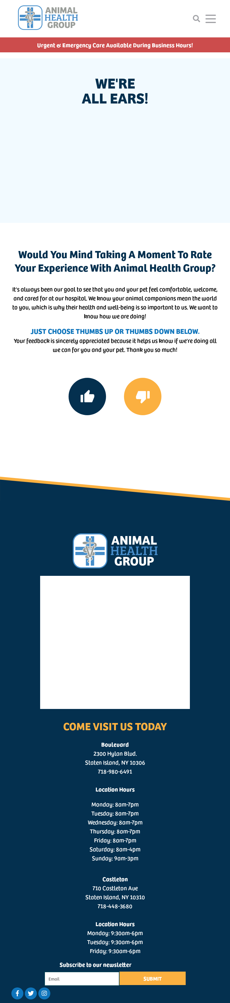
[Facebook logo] (17, 993)
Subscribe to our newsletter (95, 964)
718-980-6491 (115, 771)
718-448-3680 (115, 906)
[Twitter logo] (31, 993)
